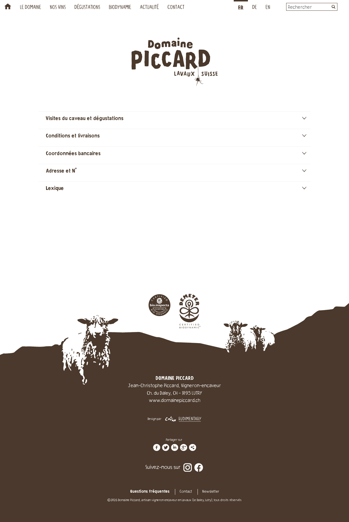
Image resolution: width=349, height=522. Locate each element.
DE (254, 8)
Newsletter (210, 492)
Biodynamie (120, 8)
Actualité (149, 8)
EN (268, 8)
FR (241, 8)
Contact (175, 8)
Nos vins (58, 8)
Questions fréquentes (149, 491)
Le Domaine (30, 8)
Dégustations (87, 8)
